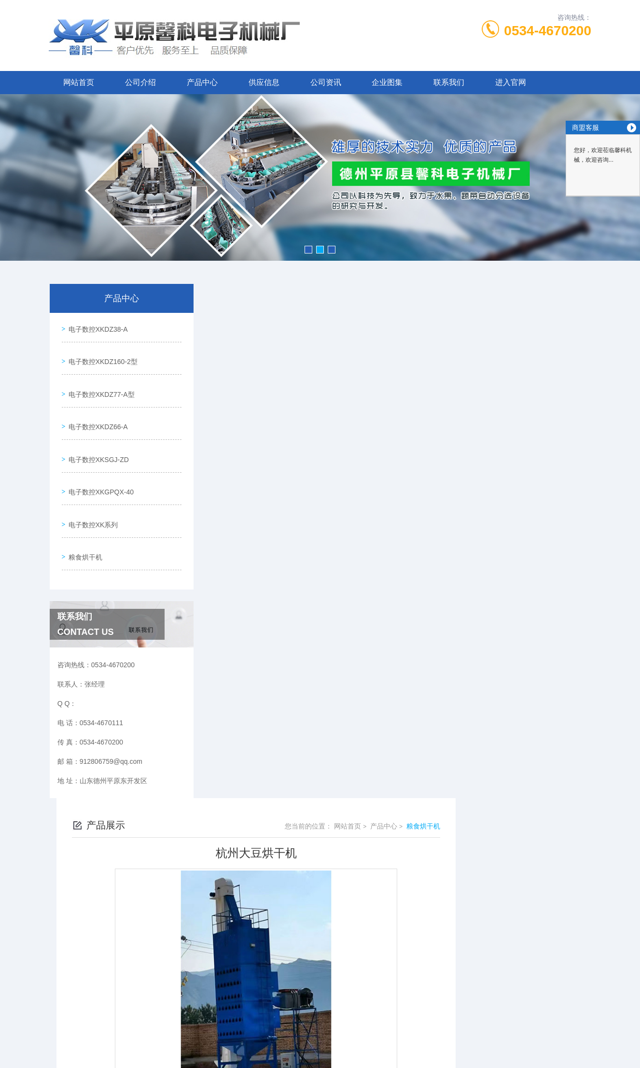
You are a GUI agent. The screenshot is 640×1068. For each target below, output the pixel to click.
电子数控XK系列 (91, 491)
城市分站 (56, 1028)
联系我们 (448, 82)
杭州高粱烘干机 (266, 836)
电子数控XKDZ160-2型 (100, 354)
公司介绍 (140, 82)
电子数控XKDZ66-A (95, 409)
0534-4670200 (547, 30)
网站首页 (78, 82)
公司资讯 (325, 82)
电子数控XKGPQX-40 (98, 464)
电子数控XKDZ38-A (95, 326)
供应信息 (264, 82)
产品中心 (202, 82)
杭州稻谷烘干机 (266, 853)
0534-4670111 (281, 920)
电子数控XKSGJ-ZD (96, 436)
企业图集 (387, 82)
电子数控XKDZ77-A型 (99, 381)
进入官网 (510, 82)
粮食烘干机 (83, 519)
